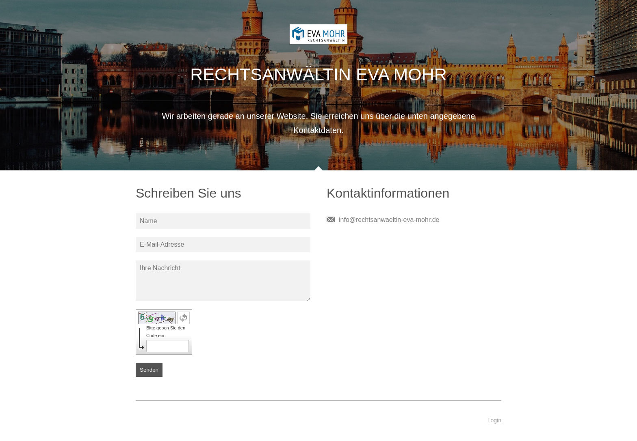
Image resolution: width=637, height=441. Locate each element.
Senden (149, 370)
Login (494, 420)
